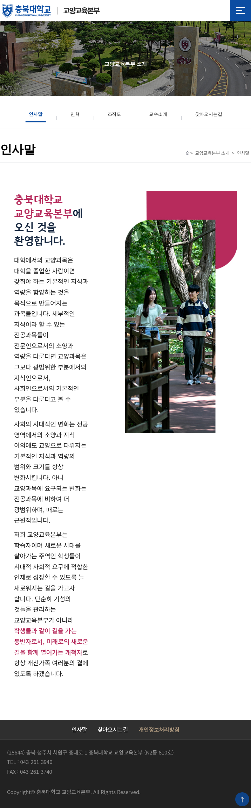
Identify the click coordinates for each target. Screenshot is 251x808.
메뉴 (240, 10)
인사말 (35, 114)
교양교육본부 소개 (212, 153)
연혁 (75, 114)
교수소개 (158, 114)
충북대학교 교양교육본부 (51, 10)
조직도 (114, 114)
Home (187, 153)
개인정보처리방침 (158, 729)
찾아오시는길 (208, 114)
